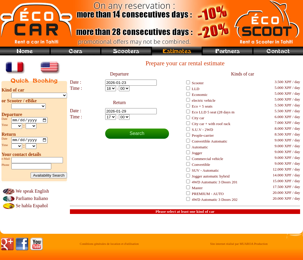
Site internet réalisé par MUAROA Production (238, 245)
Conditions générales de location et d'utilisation (109, 245)
